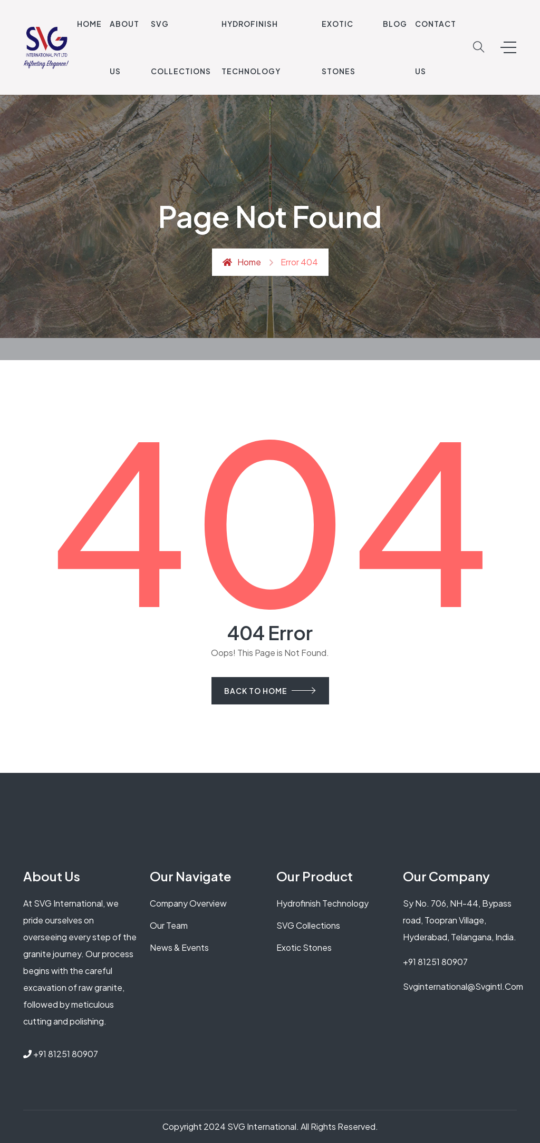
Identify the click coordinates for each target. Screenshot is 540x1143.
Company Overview (188, 903)
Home (89, 23)
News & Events (179, 947)
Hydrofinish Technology (322, 903)
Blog (395, 23)
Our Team (169, 925)
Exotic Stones (304, 947)
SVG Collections (308, 925)
